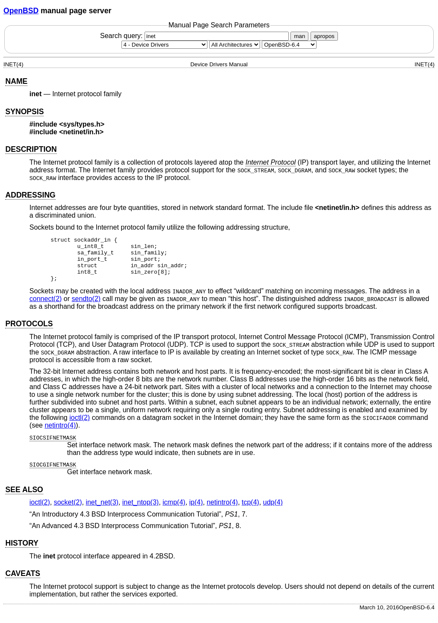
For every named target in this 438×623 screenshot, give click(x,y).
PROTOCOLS (29, 332)
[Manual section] (164, 45)
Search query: (195, 35)
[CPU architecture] (234, 45)
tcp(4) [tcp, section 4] (250, 511)
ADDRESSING (30, 195)
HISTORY (21, 552)
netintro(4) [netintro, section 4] (60, 434)
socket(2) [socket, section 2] (68, 511)
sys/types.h (82, 124)
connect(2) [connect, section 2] (46, 307)
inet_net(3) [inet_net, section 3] (102, 511)
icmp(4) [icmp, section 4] (174, 511)
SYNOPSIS (24, 111)
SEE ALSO (24, 498)
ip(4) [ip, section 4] (196, 511)
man (299, 36)
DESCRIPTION (30, 149)
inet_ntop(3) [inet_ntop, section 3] (140, 511)
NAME (16, 81)
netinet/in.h (81, 132)
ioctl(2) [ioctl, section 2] (79, 426)
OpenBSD (20, 10)
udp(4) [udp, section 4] (273, 511)
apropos (324, 36)
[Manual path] (289, 45)
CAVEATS (22, 582)
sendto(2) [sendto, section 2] (86, 307)
